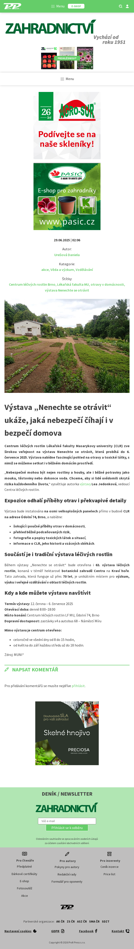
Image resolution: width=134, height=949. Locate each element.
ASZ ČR (82, 921)
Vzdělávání (84, 269)
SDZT (105, 921)
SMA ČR (94, 921)
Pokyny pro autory (67, 867)
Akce (24, 896)
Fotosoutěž (24, 888)
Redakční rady (67, 874)
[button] (67, 827)
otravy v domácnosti (107, 284)
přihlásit (78, 685)
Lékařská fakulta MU (73, 284)
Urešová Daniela (67, 254)
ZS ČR (71, 921)
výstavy (86, 484)
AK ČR (60, 921)
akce (45, 269)
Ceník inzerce (109, 867)
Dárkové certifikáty (24, 874)
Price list (109, 874)
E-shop (24, 881)
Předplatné (24, 866)
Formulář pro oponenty (67, 881)
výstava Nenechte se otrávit (67, 290)
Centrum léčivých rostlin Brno (32, 284)
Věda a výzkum (62, 269)
